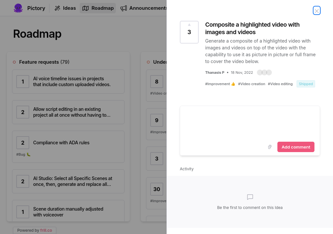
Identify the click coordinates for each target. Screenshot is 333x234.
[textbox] (250, 122)
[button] (264, 72)
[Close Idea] (316, 10)
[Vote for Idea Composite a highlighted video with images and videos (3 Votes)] (189, 32)
